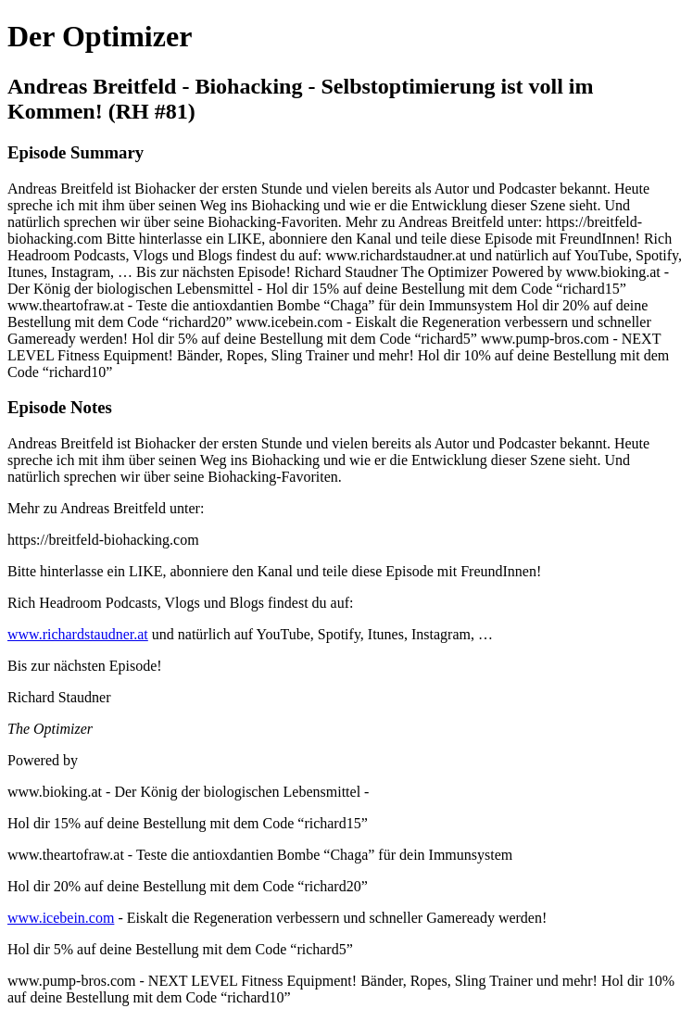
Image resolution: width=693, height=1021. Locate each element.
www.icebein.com (60, 918)
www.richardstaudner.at (77, 634)
